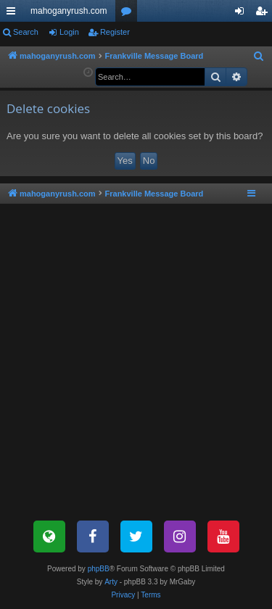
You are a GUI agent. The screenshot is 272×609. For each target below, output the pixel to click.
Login (69, 32)
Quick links (14, 14)
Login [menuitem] (242, 14)
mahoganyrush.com (68, 11)
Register (115, 32)
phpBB (99, 569)
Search (25, 32)
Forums (129, 14)
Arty (111, 582)
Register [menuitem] (264, 14)
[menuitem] (258, 57)
